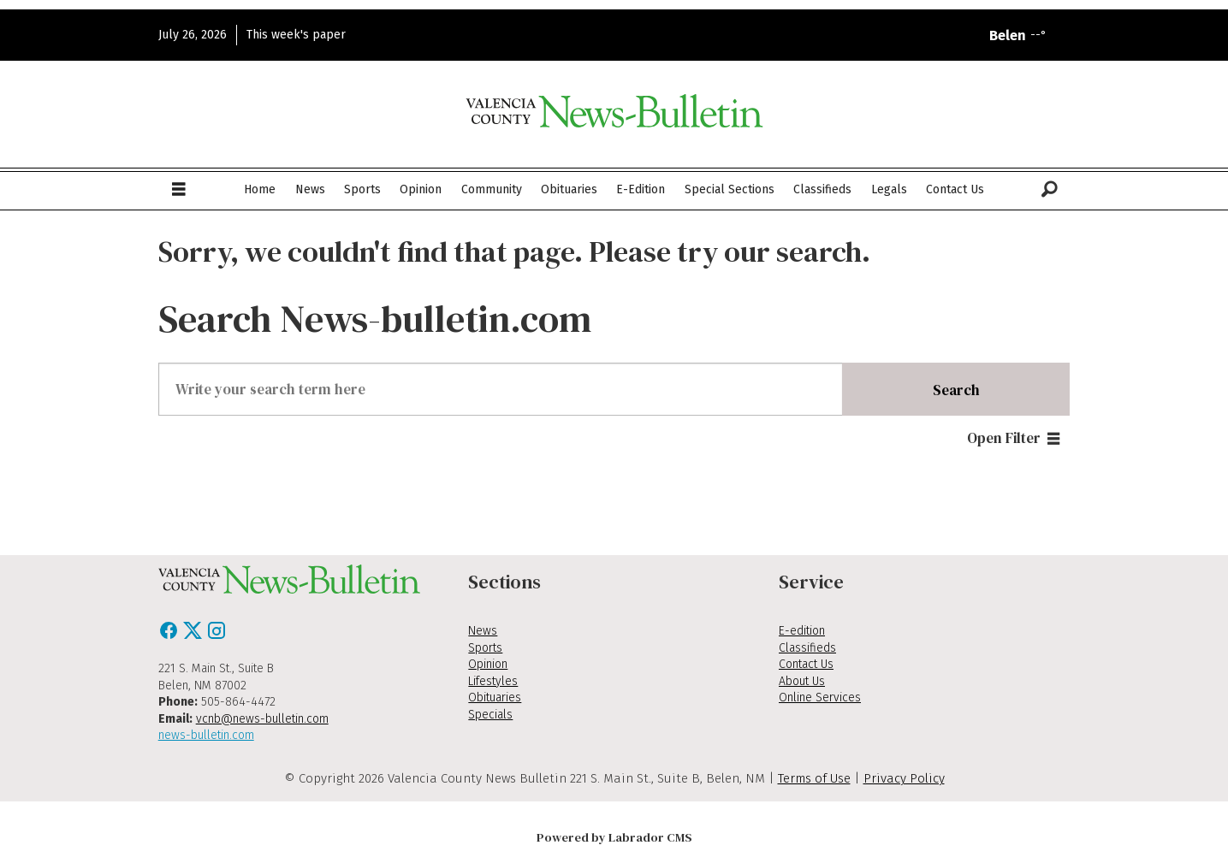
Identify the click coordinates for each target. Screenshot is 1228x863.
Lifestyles (493, 681)
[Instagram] (216, 635)
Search (956, 390)
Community (491, 189)
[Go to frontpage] (614, 111)
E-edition (802, 631)
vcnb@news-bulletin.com (262, 719)
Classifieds (822, 189)
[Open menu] (179, 190)
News (310, 189)
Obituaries (569, 189)
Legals (889, 189)
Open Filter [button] (1004, 438)
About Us (802, 681)
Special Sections (729, 189)
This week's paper (296, 34)
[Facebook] (170, 635)
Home (260, 189)
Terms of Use (814, 778)
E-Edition (640, 189)
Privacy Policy (904, 778)
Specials (490, 714)
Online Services (820, 697)
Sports (362, 189)
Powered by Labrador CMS (614, 837)
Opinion (421, 189)
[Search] (1050, 189)
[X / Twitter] (194, 635)
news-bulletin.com (206, 735)
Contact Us (955, 189)
